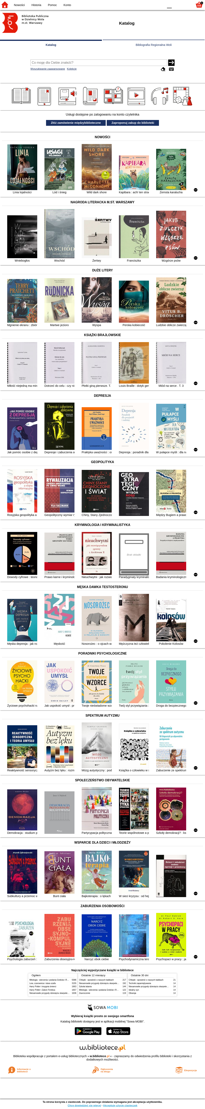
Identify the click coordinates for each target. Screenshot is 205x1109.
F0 (169, 4)
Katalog (51, 44)
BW (144, 4)
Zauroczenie (84, 993)
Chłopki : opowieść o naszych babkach (96, 980)
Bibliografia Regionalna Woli (154, 44)
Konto (67, 5)
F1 (176, 4)
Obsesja (132, 993)
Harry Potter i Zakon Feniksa (42, 990)
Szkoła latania (85, 986)
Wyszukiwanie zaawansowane (47, 68)
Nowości (19, 5)
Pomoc (52, 5)
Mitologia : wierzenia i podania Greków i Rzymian (51, 980)
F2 (185, 4)
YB (152, 4)
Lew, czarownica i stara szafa (42, 983)
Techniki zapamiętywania (140, 983)
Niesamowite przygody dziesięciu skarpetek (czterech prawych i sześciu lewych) (65, 993)
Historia (36, 5)
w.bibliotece (100, 1056)
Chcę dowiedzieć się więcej (84, 1105)
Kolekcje (71, 68)
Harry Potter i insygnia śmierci (42, 986)
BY (160, 4)
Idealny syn (134, 990)
